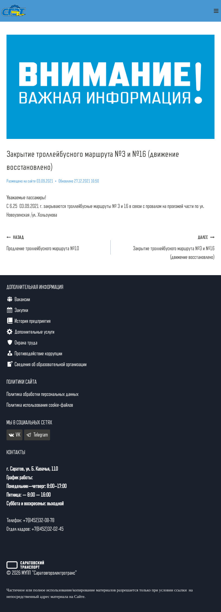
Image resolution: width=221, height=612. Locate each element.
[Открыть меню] (216, 10)
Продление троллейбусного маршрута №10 (55, 242)
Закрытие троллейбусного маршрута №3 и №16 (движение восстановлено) (165, 246)
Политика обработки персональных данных (42, 394)
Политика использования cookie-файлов (39, 405)
